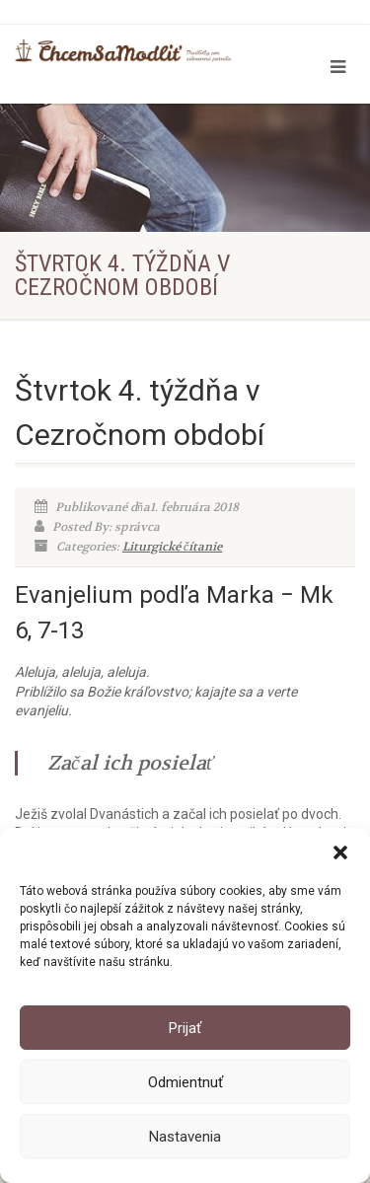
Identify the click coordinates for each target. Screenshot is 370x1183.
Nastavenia (185, 1137)
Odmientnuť (185, 1082)
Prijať (185, 1028)
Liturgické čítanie (172, 547)
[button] (340, 852)
